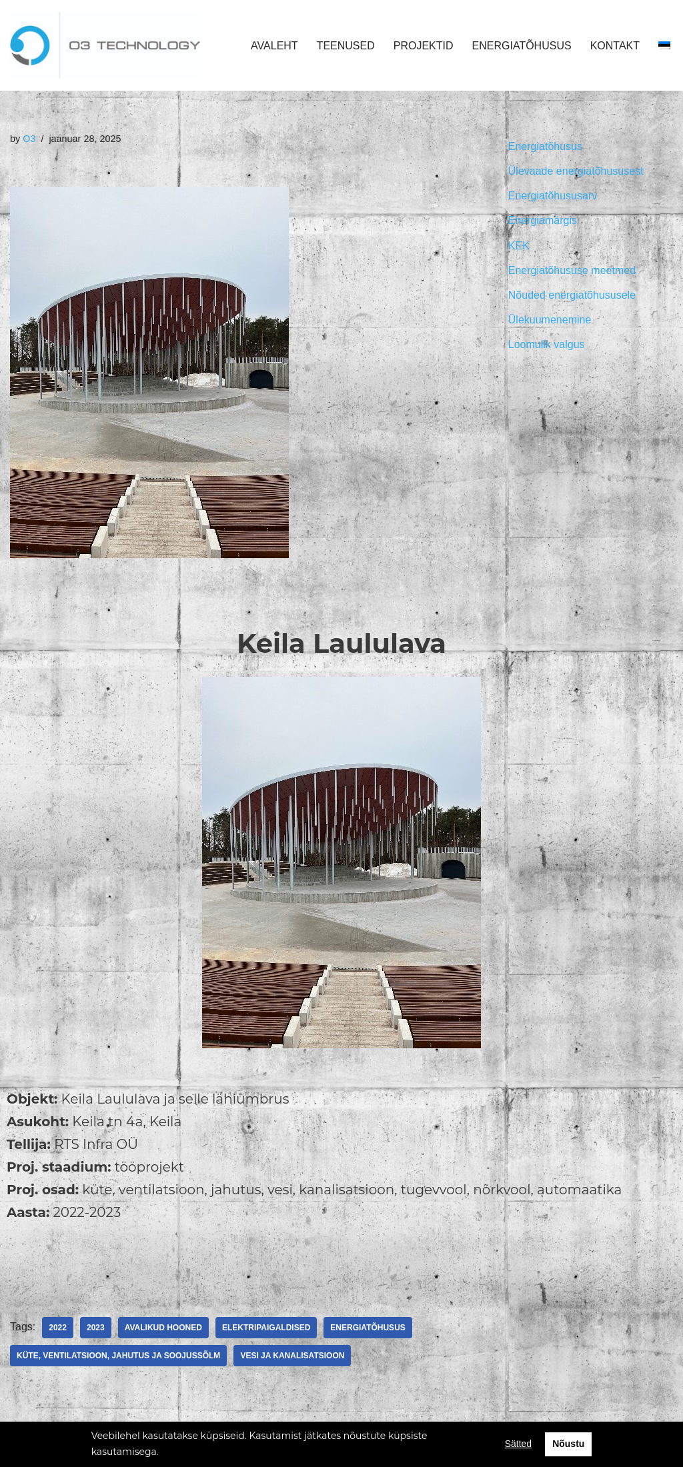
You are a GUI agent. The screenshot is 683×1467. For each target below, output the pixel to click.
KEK (519, 245)
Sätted (518, 1443)
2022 (58, 1327)
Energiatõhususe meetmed (572, 270)
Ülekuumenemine (550, 319)
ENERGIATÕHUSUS (522, 45)
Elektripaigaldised (266, 1327)
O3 (29, 138)
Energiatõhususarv (552, 195)
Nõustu (568, 1443)
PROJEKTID (424, 45)
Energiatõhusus (367, 1327)
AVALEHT (274, 45)
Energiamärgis (542, 220)
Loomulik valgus (546, 344)
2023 (96, 1327)
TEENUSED (346, 45)
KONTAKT (615, 45)
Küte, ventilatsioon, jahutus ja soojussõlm (118, 1355)
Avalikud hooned (163, 1327)
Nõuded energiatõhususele (572, 295)
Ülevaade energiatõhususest (576, 171)
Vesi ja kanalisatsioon (292, 1355)
